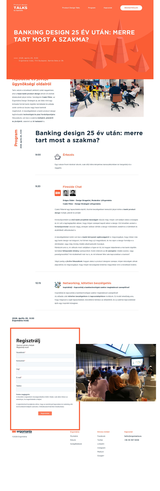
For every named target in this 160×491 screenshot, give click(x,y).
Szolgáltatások (76, 444)
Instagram (101, 448)
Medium (100, 452)
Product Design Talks (71, 8)
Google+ (100, 456)
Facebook (101, 436)
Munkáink (74, 436)
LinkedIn (100, 444)
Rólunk (73, 440)
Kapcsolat (108, 8)
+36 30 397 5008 (131, 440)
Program (91, 8)
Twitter (100, 440)
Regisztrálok (131, 8)
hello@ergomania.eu (133, 436)
